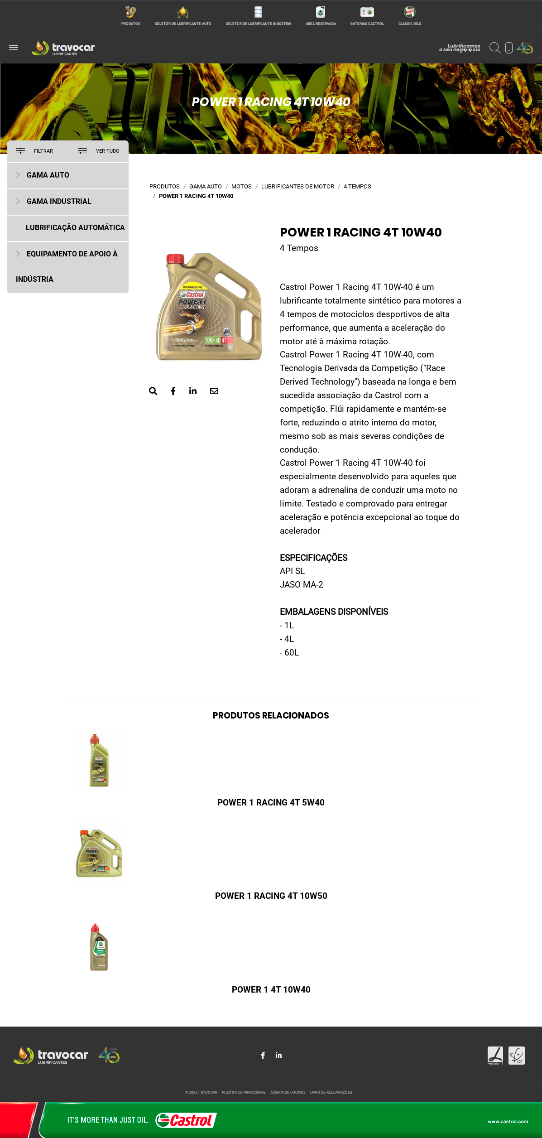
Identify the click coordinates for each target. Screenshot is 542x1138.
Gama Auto (48, 175)
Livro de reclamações (331, 1093)
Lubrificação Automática (75, 228)
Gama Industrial (59, 202)
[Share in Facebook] (264, 1055)
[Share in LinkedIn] (279, 1055)
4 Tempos (357, 187)
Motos (241, 187)
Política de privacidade (244, 1093)
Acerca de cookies (288, 1093)
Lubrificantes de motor (297, 187)
